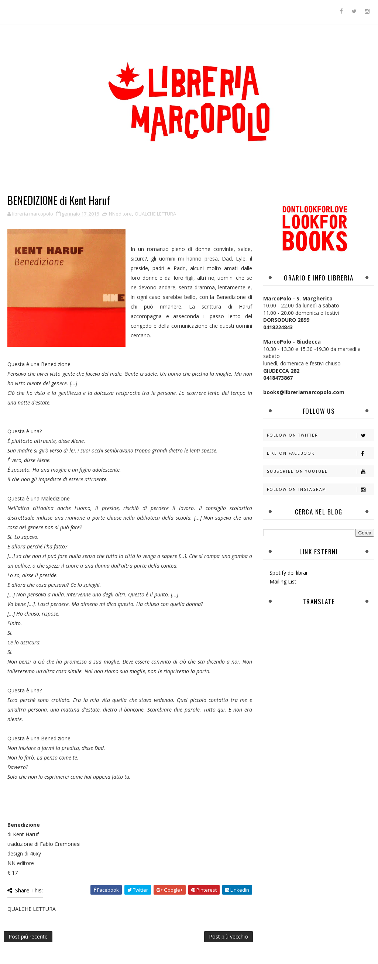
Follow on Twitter (320, 435)
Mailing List (282, 581)
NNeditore (120, 213)
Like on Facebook (320, 453)
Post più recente (28, 936)
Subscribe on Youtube (320, 471)
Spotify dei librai (288, 572)
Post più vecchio (228, 936)
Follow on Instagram (320, 489)
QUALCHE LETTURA (155, 213)
